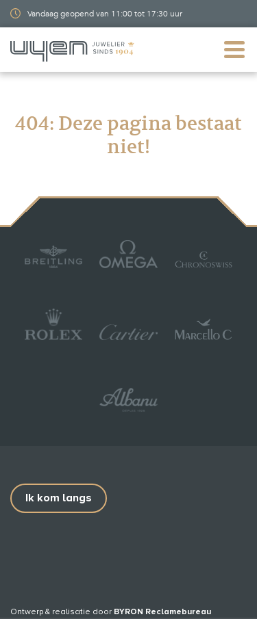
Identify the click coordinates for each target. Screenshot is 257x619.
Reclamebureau (178, 612)
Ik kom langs (58, 498)
